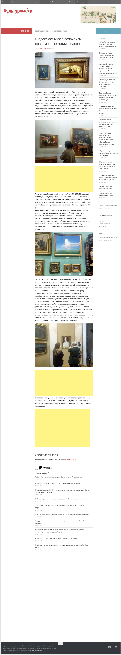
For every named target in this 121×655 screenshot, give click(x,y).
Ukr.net (101, 206)
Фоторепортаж (74, 2)
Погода (101, 222)
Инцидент (85, 2)
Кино (58, 2)
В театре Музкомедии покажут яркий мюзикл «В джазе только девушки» (108, 178)
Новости (5, 2)
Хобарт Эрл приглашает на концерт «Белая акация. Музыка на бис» (59, 478)
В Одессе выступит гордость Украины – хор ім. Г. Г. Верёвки (56, 539)
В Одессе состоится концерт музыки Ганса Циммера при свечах (57, 484)
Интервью (50, 2)
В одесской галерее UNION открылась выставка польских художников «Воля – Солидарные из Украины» (108, 69)
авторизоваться (72, 460)
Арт (34, 2)
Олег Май (43, 49)
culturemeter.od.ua (35, 651)
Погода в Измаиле (105, 238)
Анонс (28, 2)
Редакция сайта (96, 2)
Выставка (41, 2)
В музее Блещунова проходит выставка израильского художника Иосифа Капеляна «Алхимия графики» (107, 192)
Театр (65, 2)
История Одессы (16, 2)
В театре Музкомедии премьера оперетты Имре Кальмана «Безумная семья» (62, 515)
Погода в (104, 224)
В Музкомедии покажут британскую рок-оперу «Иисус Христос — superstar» (61, 500)
